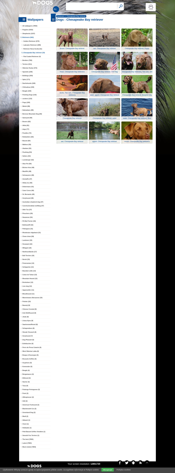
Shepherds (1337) (28, 33)
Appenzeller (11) (28, 290)
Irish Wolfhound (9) (29, 313)
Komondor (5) (27, 366)
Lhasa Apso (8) (27, 320)
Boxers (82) (26, 121)
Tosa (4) (25, 385)
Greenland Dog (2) (28, 412)
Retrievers (60, 16)
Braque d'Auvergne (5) (30, 355)
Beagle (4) (26, 370)
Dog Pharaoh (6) (28, 340)
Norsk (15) (26, 259)
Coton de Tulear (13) (29, 274)
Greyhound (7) (27, 336)
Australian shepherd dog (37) (32, 202)
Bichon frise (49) (28, 167)
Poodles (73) (26, 133)
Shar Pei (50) (27, 163)
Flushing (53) (27, 152)
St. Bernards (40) (28, 194)
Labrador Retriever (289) (32, 45)
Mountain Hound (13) (29, 278)
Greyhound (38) (27, 198)
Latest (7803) (27, 443)
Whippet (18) (26, 248)
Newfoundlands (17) (29, 251)
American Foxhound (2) (30, 405)
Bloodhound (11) (28, 294)
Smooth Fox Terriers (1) (30, 435)
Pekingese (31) (27, 229)
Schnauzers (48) (28, 175)
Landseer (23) (27, 240)
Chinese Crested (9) (29, 309)
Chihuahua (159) (28, 87)
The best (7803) (27, 439)
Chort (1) (25, 424)
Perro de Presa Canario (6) (31, 347)
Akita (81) (25, 125)
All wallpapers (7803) (29, 26)
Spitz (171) (26, 79)
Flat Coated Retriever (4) (32, 56)
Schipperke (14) (28, 267)
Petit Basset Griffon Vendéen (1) (33, 431)
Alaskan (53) (26, 148)
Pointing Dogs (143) (29, 95)
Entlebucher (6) (27, 343)
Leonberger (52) (28, 160)
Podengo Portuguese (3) (31, 389)
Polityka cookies (123, 469)
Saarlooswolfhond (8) (30, 324)
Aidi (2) (24, 401)
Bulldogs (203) (27, 75)
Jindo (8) (25, 317)
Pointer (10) (26, 301)
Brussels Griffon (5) (29, 359)
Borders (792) (27, 60)
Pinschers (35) (27, 213)
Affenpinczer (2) (28, 397)
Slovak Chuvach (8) (29, 332)
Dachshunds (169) (28, 83)
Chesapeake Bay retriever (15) (34, 52)
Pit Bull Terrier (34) (29, 221)
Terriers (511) (27, 64)
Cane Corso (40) (28, 190)
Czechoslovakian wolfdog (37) (33, 206)
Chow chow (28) (28, 236)
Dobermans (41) (28, 186)
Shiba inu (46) (27, 183)
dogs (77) (25, 129)
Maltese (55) (26, 144)
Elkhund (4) (26, 378)
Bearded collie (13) (29, 271)
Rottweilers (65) (28, 137)
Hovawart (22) (27, 244)
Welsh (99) (26, 106)
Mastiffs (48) (26, 171)
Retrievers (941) (28, 37)
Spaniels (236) (27, 72)
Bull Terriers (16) (28, 255)
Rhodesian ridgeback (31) (31, 232)
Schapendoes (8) (28, 328)
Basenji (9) (26, 305)
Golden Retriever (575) (31, 41)
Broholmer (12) (27, 282)
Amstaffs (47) (27, 179)
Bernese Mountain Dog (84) (32, 114)
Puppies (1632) (27, 29)
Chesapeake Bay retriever (76, 16)
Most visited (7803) (29, 447)
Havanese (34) (27, 217)
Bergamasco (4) (28, 374)
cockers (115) (27, 98)
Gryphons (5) (27, 362)
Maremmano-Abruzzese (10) (32, 297)
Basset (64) (26, 140)
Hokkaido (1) (26, 428)
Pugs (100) (26, 102)
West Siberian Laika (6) (30, 351)
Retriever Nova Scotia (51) (32, 49)
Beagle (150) (26, 91)
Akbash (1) (26, 420)
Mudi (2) (25, 416)
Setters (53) (26, 156)
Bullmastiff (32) (27, 225)
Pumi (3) (25, 393)
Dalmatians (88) (27, 110)
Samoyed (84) (27, 118)
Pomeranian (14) (28, 263)
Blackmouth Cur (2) (29, 408)
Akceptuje (107, 469)
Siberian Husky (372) (29, 68)
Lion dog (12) (27, 286)
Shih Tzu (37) (27, 209)
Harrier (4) (26, 382)
